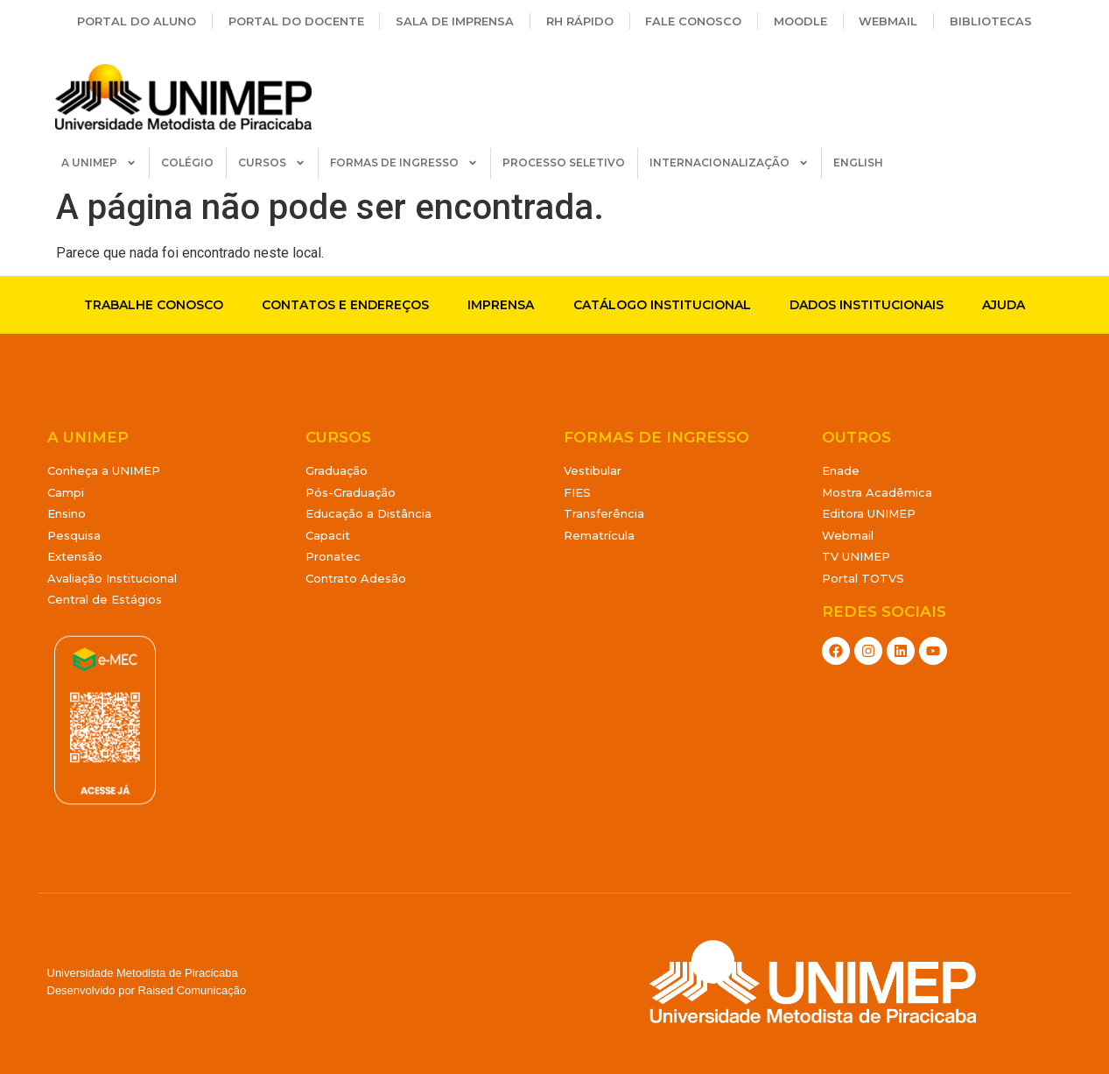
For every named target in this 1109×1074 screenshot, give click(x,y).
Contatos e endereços (345, 305)
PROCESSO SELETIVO (563, 162)
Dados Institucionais (867, 305)
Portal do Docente (296, 21)
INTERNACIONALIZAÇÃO (729, 163)
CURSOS (271, 163)
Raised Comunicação (192, 990)
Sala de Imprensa (455, 21)
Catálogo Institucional (662, 305)
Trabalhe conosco (153, 305)
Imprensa (500, 305)
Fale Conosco (693, 21)
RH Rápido (580, 21)
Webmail (888, 21)
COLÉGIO (187, 162)
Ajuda (1003, 305)
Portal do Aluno (136, 21)
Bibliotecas (991, 21)
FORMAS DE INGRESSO (404, 163)
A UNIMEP (99, 163)
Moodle (800, 21)
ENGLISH (858, 162)
